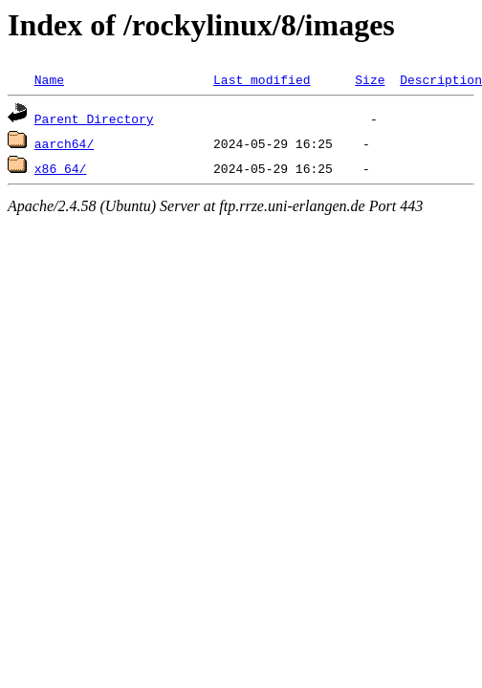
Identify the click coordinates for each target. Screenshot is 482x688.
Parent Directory (94, 118)
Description (441, 79)
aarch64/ (64, 143)
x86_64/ (60, 168)
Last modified (261, 79)
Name (49, 79)
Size (369, 79)
